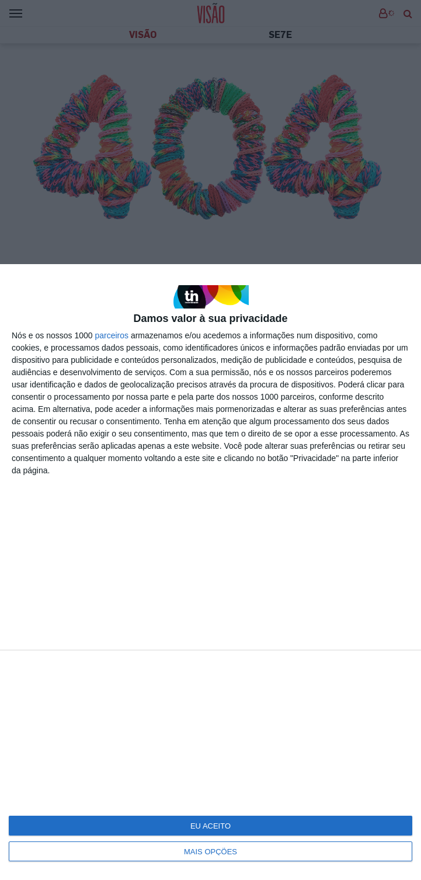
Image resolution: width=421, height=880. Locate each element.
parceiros (111, 335)
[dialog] (210, 572)
